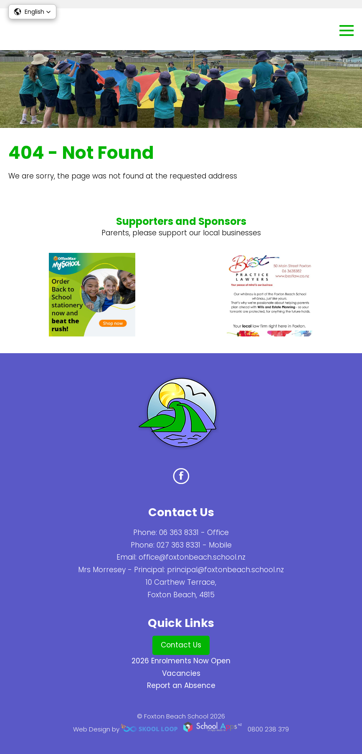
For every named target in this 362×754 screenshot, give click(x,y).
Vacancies (181, 673)
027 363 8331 (178, 545)
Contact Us (181, 645)
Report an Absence (181, 685)
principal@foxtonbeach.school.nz (225, 570)
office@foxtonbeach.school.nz (192, 557)
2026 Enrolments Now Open (181, 661)
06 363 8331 (179, 532)
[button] (32, 11)
